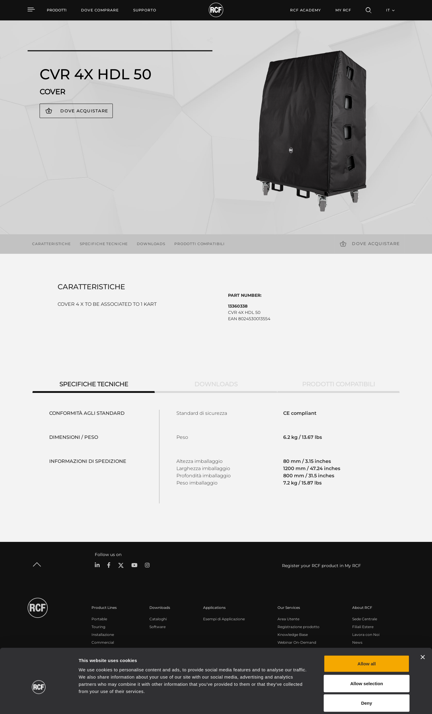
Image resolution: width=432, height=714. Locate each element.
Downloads (151, 244)
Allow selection (366, 655)
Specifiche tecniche (104, 244)
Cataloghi (158, 619)
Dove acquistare (84, 111)
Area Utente (288, 619)
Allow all (367, 635)
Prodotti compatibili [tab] (338, 384)
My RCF (343, 10)
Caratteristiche (51, 244)
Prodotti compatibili (199, 244)
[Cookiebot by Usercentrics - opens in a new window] (39, 702)
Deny (366, 674)
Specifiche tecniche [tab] (93, 384)
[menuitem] (100, 10)
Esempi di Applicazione (224, 619)
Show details (308, 702)
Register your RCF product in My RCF (321, 565)
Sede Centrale (364, 619)
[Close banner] (423, 629)
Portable (99, 619)
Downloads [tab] (216, 384)
